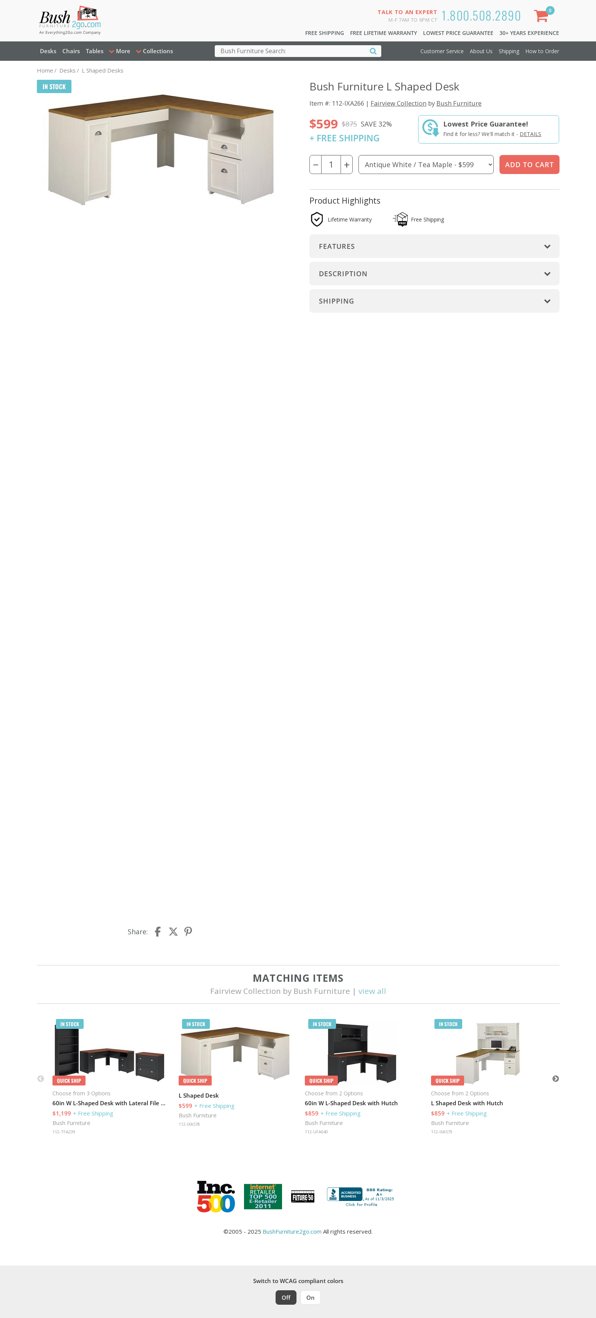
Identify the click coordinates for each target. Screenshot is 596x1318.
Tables (94, 51)
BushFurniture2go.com (292, 1231)
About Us (481, 51)
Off (286, 1297)
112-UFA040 (316, 1131)
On (310, 1297)
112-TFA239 (63, 1131)
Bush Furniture (459, 103)
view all (372, 991)
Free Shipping (324, 32)
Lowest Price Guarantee (458, 32)
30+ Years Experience (529, 32)
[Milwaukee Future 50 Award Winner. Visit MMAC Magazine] (302, 1196)
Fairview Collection (398, 103)
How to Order (542, 51)
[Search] (373, 51)
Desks (48, 51)
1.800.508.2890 (481, 15)
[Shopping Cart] (542, 17)
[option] (109, 1079)
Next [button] (556, 1079)
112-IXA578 (189, 1124)
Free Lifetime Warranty (383, 32)
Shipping (509, 51)
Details (530, 134)
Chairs (71, 51)
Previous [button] (40, 1079)
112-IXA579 (441, 1131)
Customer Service (442, 51)
